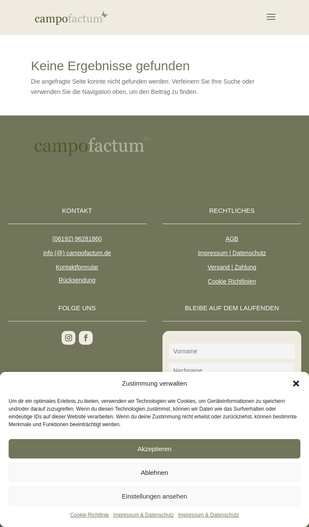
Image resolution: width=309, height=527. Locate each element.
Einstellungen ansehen (154, 496)
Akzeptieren (154, 448)
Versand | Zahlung (231, 267)
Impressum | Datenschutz (232, 252)
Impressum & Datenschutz (143, 515)
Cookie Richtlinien (232, 281)
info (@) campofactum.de (77, 252)
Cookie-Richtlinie (89, 515)
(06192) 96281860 (77, 238)
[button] (296, 383)
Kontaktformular (77, 267)
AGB (231, 238)
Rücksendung (77, 280)
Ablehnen (154, 472)
